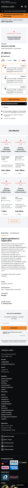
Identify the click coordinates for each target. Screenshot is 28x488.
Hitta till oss (4, 397)
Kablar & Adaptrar (18, 20)
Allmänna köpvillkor (6, 378)
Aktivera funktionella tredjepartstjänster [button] (14, 38)
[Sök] (14, 11)
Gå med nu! (14, 328)
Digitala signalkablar (7, 21)
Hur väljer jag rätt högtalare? (9, 417)
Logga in (3, 406)
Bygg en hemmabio (6, 414)
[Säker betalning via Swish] (23, 462)
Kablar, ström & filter (6, 20)
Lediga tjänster (5, 401)
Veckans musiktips (6, 412)
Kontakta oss (5, 399)
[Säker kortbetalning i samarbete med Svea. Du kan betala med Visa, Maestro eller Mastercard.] (5, 462)
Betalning (3, 383)
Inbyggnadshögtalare (7, 410)
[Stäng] (26, 16)
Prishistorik (5, 56)
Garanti (3, 389)
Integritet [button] (4, 419)
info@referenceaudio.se (8, 364)
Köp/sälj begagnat (6, 404)
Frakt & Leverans (5, 385)
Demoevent (4, 408)
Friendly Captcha (22, 335)
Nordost (3, 295)
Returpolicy (4, 391)
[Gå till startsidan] (7, 6)
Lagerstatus (4, 381)
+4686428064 (5, 362)
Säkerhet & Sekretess (7, 387)
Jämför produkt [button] (6, 303)
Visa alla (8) (14, 221)
